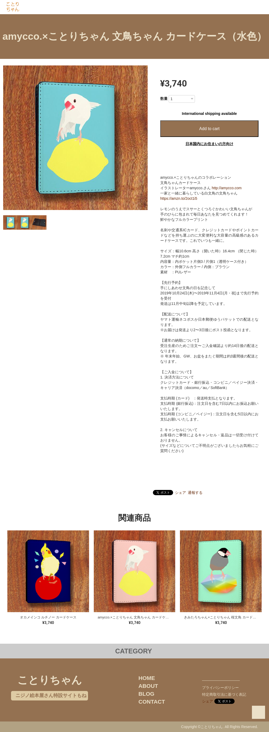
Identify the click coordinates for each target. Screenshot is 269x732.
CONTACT (151, 702)
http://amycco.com (227, 188)
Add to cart (209, 128)
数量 (164, 98)
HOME (146, 678)
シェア (180, 492)
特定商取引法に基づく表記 (224, 694)
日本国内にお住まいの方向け (209, 144)
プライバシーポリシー (220, 687)
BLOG (146, 694)
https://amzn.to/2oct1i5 (178, 198)
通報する (195, 492)
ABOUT (148, 686)
